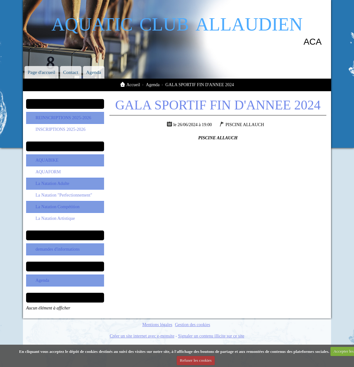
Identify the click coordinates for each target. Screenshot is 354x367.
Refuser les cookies (196, 360)
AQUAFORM (48, 172)
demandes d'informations (58, 249)
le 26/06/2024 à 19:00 (192, 124)
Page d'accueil (41, 72)
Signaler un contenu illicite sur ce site (211, 336)
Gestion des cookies (192, 324)
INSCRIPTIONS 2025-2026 (61, 129)
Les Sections (65, 146)
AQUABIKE (47, 160)
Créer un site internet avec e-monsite (142, 336)
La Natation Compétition (58, 206)
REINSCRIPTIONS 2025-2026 (63, 117)
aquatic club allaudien (176, 21)
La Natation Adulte (52, 183)
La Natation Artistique (55, 218)
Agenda (93, 72)
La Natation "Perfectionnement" (64, 195)
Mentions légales (157, 324)
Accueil (133, 84)
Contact (70, 72)
